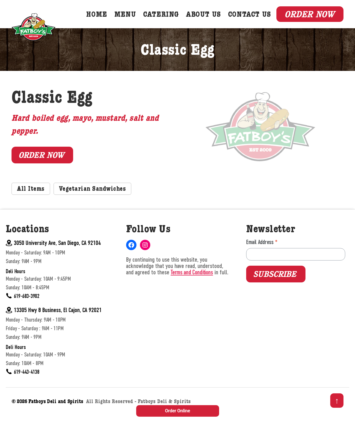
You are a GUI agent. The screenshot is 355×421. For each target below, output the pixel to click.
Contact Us (253, 19)
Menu (129, 19)
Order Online (177, 411)
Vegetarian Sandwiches (92, 197)
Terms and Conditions (192, 280)
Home (100, 19)
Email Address (261, 250)
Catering (165, 19)
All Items (31, 197)
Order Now (309, 18)
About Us (207, 19)
